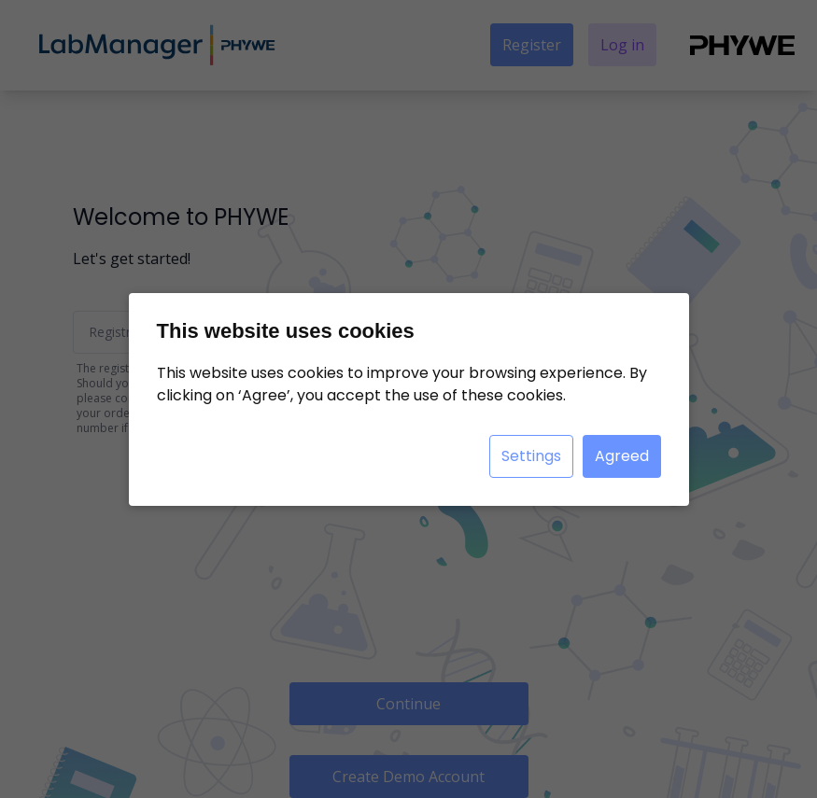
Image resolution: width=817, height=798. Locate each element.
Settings (531, 456)
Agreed (622, 456)
